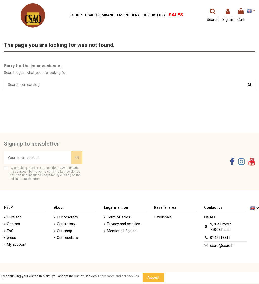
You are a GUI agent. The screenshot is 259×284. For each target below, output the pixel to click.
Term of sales (118, 217)
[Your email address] (37, 157)
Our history (66, 224)
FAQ (10, 231)
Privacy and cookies (123, 224)
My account (16, 244)
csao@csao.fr (222, 245)
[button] (75, 15)
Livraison (14, 217)
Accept (153, 277)
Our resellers (67, 217)
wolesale (164, 217)
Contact (13, 224)
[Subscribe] (76, 157)
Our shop (64, 231)
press (11, 237)
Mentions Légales (121, 231)
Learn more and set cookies (118, 276)
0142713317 (220, 237)
